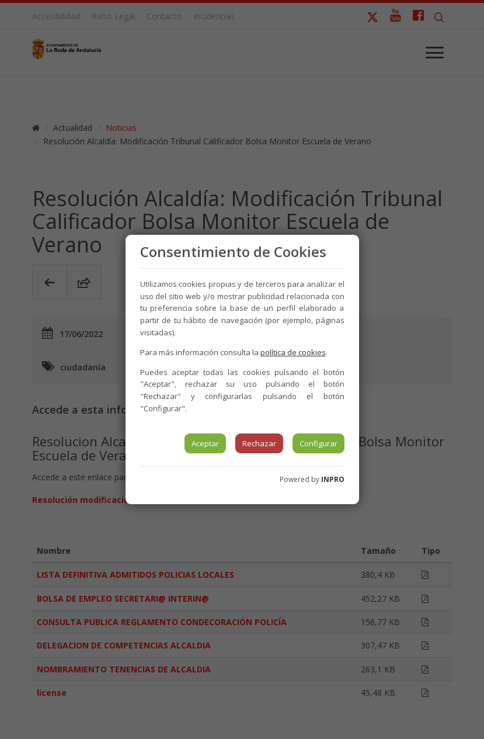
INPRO (332, 479)
